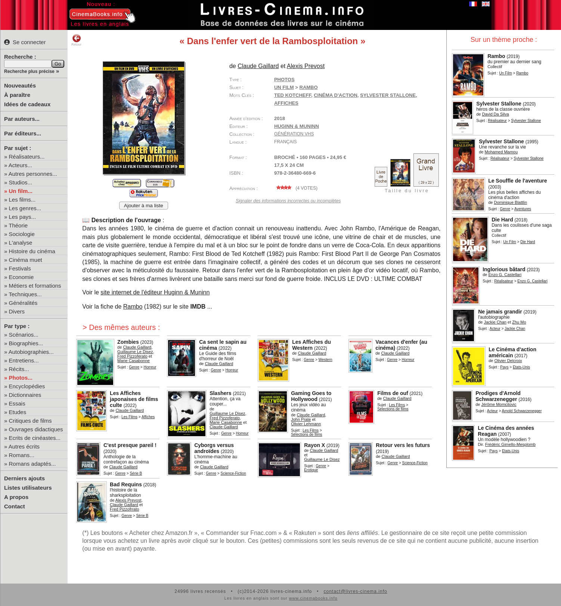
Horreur (149, 367)
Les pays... (22, 217)
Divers (17, 311)
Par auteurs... (22, 119)
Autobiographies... (31, 352)
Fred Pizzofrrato (124, 509)
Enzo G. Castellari (504, 274)
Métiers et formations (35, 285)
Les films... (22, 199)
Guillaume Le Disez (135, 351)
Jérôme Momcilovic (498, 404)
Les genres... (25, 208)
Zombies (128, 342)
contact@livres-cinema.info (355, 591)
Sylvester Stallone (498, 104)
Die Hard (502, 220)
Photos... (20, 377)
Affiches (148, 417)
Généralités (23, 303)
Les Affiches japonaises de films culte (134, 399)
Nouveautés (20, 85)
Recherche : (20, 56)
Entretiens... (24, 360)
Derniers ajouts (24, 478)
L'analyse (20, 242)
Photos (284, 79)
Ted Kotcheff (292, 95)
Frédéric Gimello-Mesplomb (510, 444)
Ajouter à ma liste (143, 205)
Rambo (496, 56)
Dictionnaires (25, 395)
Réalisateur (497, 121)
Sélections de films (306, 434)
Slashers (220, 393)
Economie (21, 277)
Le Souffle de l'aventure (517, 181)
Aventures (522, 209)
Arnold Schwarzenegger (522, 411)
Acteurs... (20, 165)
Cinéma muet (25, 260)
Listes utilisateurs (28, 487)
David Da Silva (495, 114)
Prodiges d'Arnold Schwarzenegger (498, 396)
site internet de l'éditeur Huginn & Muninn (155, 292)
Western (325, 360)
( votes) (295, 188)
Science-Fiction (233, 473)
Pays (504, 367)
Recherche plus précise (29, 71)
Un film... (20, 191)
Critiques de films (30, 420)
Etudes (18, 412)
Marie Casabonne (133, 360)
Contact (14, 506)
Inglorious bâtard (504, 269)
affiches (286, 103)
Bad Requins (126, 484)
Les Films (129, 417)
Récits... (19, 369)
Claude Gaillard (258, 66)
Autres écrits (24, 446)
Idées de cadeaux (27, 104)
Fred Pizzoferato (132, 356)
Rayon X (314, 445)
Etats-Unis (521, 367)
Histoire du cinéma (32, 251)
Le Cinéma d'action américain (512, 352)
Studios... (20, 182)
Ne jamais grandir (500, 312)
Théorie (18, 225)
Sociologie (22, 234)
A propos (16, 497)
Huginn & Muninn (296, 126)
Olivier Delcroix (508, 360)
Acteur (495, 329)
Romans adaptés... (32, 463)
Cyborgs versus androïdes (214, 448)
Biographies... (26, 343)
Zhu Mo (519, 322)
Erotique (311, 470)
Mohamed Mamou (501, 152)
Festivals (20, 268)
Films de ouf (392, 393)
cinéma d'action (335, 95)
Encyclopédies (27, 386)
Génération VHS (294, 134)
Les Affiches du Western (311, 345)
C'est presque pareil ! (129, 445)
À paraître (17, 95)
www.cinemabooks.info (313, 598)
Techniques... (25, 294)
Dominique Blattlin (510, 202)
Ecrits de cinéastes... (35, 438)
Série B (136, 473)
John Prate (301, 419)
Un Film (505, 73)
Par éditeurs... (22, 133)
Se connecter (25, 42)
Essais (17, 403)
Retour (76, 40)
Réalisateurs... (27, 156)
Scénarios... (23, 334)
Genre (505, 209)
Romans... (21, 455)
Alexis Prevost (306, 66)
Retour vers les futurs (403, 445)
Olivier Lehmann (306, 424)
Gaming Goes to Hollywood (311, 396)
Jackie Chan (495, 322)
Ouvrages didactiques (36, 429)
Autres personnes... (33, 174)
